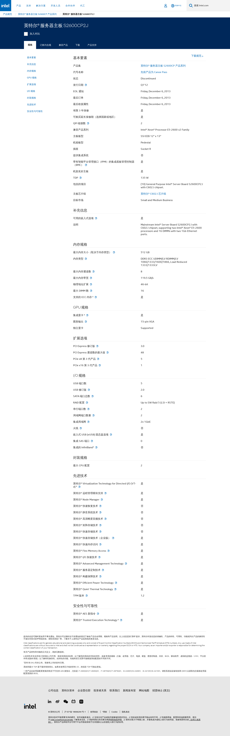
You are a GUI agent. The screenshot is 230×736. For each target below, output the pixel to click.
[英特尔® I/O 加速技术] (99, 557)
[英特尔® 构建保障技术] (100, 576)
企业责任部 (84, 690)
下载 (77, 45)
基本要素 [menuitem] (31, 57)
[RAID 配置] (87, 402)
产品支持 (92, 45)
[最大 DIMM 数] (91, 290)
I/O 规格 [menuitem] (31, 91)
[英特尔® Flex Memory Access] (108, 550)
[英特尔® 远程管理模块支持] (105, 493)
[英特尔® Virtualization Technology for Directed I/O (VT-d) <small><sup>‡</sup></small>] (79, 486)
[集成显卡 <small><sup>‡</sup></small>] (87, 315)
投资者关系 (100, 690)
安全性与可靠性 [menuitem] (35, 111)
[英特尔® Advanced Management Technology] (126, 563)
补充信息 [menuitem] (31, 64)
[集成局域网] (88, 421)
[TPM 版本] (86, 595)
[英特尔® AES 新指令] (98, 613)
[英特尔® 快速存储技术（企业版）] (113, 538)
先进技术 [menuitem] (31, 104)
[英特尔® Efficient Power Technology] (116, 582)
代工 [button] (82, 5)
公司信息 (53, 690)
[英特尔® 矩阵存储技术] (100, 525)
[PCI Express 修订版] (97, 346)
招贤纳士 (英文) (161, 690)
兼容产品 (63, 45)
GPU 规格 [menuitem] (32, 77)
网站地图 (144, 690)
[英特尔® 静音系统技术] (100, 512)
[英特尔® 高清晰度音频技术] (105, 518)
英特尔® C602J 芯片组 (153, 193)
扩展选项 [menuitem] (31, 84)
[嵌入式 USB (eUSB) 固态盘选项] (111, 434)
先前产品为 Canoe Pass (154, 72)
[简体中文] (176, 5)
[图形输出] (86, 321)
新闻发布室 (129, 690)
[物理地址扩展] (91, 284)
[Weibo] (57, 702)
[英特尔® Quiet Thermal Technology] (115, 589)
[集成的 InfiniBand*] (96, 447)
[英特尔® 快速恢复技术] (100, 506)
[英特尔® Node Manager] (101, 499)
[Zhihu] (81, 702)
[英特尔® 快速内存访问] (100, 544)
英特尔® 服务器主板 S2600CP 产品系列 (163, 65)
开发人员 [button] (55, 5)
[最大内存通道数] (93, 271)
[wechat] (65, 702)
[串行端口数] (88, 409)
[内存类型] (86, 258)
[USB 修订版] (89, 389)
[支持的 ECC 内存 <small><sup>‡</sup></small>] (95, 297)
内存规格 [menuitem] (31, 70)
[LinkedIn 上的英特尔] (49, 702)
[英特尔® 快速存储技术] (100, 531)
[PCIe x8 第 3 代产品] (98, 359)
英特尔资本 (68, 690)
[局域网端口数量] (93, 415)
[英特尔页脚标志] (30, 706)
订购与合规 (45, 45)
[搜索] (191, 6)
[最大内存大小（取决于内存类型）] (114, 252)
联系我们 (115, 690)
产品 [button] (18, 5)
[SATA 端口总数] (92, 396)
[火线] (80, 428)
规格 (30, 44)
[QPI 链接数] (88, 123)
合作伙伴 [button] (70, 5)
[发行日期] (86, 85)
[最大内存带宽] (91, 278)
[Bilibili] (73, 702)
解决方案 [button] (41, 5)
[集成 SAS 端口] (92, 441)
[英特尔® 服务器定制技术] (103, 570)
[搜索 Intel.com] (211, 5)
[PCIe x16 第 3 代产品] (99, 365)
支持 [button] (28, 5)
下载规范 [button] (197, 55)
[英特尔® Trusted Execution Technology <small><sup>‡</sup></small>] (121, 620)
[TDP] (80, 177)
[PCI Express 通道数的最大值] (107, 352)
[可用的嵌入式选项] (96, 218)
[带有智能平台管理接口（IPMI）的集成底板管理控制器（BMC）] (86, 165)
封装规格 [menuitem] (31, 97)
